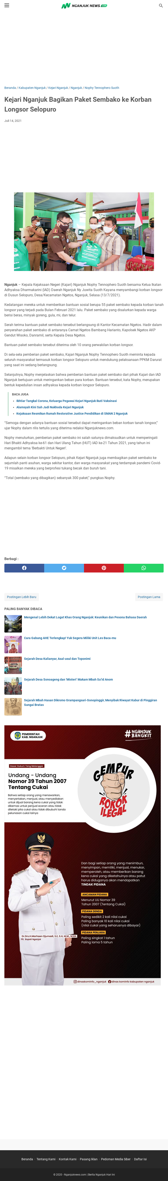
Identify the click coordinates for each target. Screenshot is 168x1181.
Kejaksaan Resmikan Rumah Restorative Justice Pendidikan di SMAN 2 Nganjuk (72, 413)
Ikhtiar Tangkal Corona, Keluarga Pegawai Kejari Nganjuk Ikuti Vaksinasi (66, 401)
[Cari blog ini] (161, 5)
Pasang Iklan (89, 1159)
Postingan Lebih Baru (21, 597)
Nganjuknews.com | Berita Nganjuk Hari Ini (89, 1174)
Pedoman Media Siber (116, 1159)
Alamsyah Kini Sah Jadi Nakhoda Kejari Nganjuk (50, 407)
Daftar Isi (140, 1159)
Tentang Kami (46, 1159)
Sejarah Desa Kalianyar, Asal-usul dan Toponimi (57, 658)
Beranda (27, 1159)
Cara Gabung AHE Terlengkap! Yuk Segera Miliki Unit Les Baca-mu (70, 638)
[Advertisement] (84, 48)
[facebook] (24, 568)
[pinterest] (104, 568)
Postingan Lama (149, 597)
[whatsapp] (144, 568)
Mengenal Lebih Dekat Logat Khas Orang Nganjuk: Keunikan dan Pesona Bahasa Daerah (85, 617)
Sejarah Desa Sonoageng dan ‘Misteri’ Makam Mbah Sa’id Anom (68, 679)
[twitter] (64, 568)
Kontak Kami (67, 1159)
